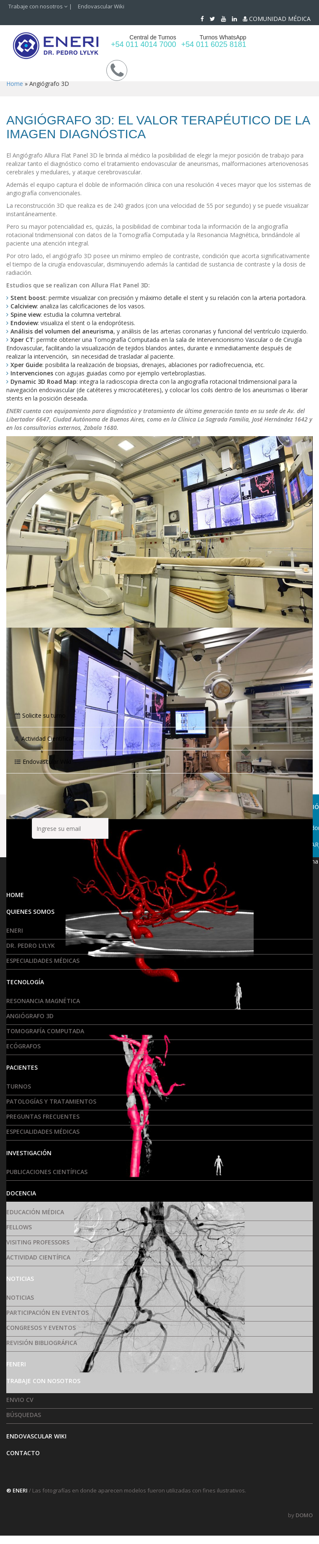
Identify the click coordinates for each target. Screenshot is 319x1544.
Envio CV (19, 1400)
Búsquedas (23, 1415)
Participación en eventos (47, 1312)
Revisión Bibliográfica (41, 1343)
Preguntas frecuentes (43, 1116)
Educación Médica (35, 1212)
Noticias (20, 1279)
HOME (15, 895)
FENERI (16, 1364)
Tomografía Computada (45, 1031)
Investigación (28, 1153)
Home (14, 84)
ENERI (14, 930)
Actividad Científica (46, 739)
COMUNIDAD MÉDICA (277, 19)
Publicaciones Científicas (46, 1172)
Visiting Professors (37, 1242)
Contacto (23, 1453)
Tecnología (25, 982)
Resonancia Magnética (43, 1001)
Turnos (18, 1086)
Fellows (19, 1227)
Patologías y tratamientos (51, 1101)
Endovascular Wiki (101, 6)
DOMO (304, 1515)
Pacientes (22, 1067)
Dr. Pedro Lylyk (30, 945)
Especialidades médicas (43, 961)
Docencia (21, 1193)
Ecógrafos (23, 1046)
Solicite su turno (44, 716)
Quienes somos (30, 912)
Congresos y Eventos (41, 1328)
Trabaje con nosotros (37, 6)
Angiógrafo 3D (30, 1016)
